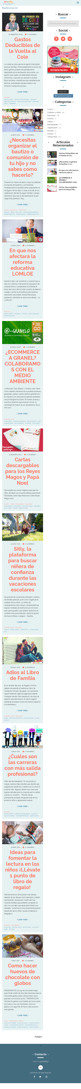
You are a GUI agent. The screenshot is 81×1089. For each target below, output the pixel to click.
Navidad (15, 508)
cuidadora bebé (34, 629)
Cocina (6, 1026)
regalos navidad (23, 508)
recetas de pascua (22, 1033)
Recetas (21, 1026)
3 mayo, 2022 (15, 245)
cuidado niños (24, 629)
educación (33, 99)
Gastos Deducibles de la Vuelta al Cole (23, 48)
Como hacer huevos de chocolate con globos (23, 980)
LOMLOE (24, 313)
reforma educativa (9, 315)
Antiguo (38, 1042)
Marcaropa (35, 101)
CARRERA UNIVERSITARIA (22, 819)
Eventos (6, 210)
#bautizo (6, 212)
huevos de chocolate (10, 1028)
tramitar (37, 718)
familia (6, 718)
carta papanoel (8, 506)
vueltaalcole (12, 103)
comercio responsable (19, 421)
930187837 (44, 1067)
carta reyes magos (27, 506)
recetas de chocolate (10, 1033)
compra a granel (31, 421)
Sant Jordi (12, 935)
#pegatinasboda (20, 214)
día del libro (7, 933)
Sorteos (50, 134)
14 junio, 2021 (15, 544)
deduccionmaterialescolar (22, 99)
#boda (12, 212)
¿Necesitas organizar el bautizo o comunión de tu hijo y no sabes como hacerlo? (23, 157)
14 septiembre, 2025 (15, 34)
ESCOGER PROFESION (22, 821)
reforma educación (33, 313)
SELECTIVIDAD (34, 821)
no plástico (28, 423)
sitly (5, 631)
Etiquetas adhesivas (10, 101)
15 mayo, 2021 (15, 667)
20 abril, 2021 (15, 853)
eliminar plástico (19, 423)
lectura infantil (27, 933)
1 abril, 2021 (15, 966)
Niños (5, 103)
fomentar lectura (17, 933)
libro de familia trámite (15, 718)
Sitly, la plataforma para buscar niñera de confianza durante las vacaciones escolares (23, 569)
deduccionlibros (8, 99)
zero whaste (35, 423)
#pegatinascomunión (33, 214)
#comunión (19, 212)
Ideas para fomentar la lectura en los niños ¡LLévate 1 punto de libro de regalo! (23, 875)
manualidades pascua (31, 1031)
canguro (6, 629)
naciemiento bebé (28, 718)
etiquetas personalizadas (24, 101)
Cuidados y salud (9, 419)
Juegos (12, 504)
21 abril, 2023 (15, 135)
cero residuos (8, 421)
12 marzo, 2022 (15, 347)
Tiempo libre (22, 210)
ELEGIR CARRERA (9, 821)
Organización (13, 210)
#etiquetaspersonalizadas (30, 212)
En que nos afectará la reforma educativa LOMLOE (23, 262)
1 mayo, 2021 (15, 751)
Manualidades (20, 504)
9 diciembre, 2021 (15, 454)
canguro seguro (14, 629)
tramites (6, 720)
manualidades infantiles (17, 1031)
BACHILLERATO (8, 313)
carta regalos (17, 506)
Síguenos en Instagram (63, 96)
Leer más (22, 91)
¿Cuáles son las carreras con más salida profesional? (23, 768)
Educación (7, 97)
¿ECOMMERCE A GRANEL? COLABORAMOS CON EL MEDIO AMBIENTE (23, 366)
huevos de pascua (22, 1028)
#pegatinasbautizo (9, 214)
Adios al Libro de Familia (23, 675)
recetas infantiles (34, 1033)
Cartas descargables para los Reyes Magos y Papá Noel (23, 471)
